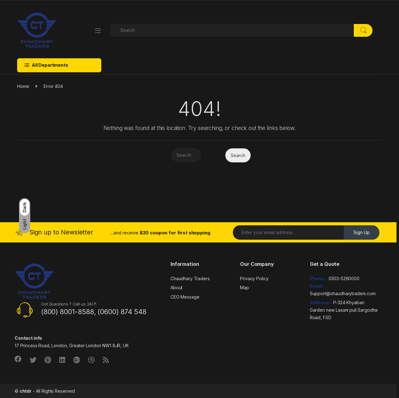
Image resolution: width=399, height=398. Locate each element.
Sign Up (361, 232)
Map (244, 287)
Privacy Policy (254, 278)
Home (23, 86)
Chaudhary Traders (190, 278)
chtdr (25, 391)
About (176, 287)
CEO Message (185, 297)
